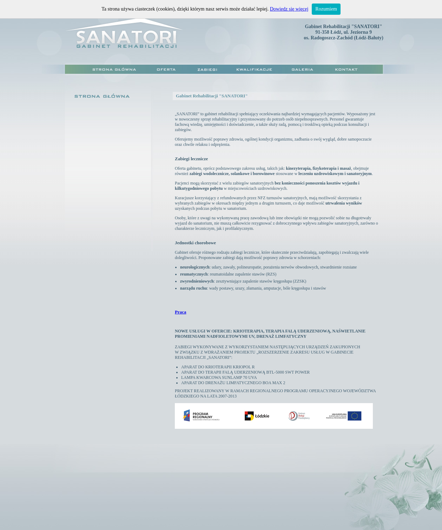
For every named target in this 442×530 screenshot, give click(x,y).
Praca (180, 312)
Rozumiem (326, 9)
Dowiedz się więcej (289, 9)
